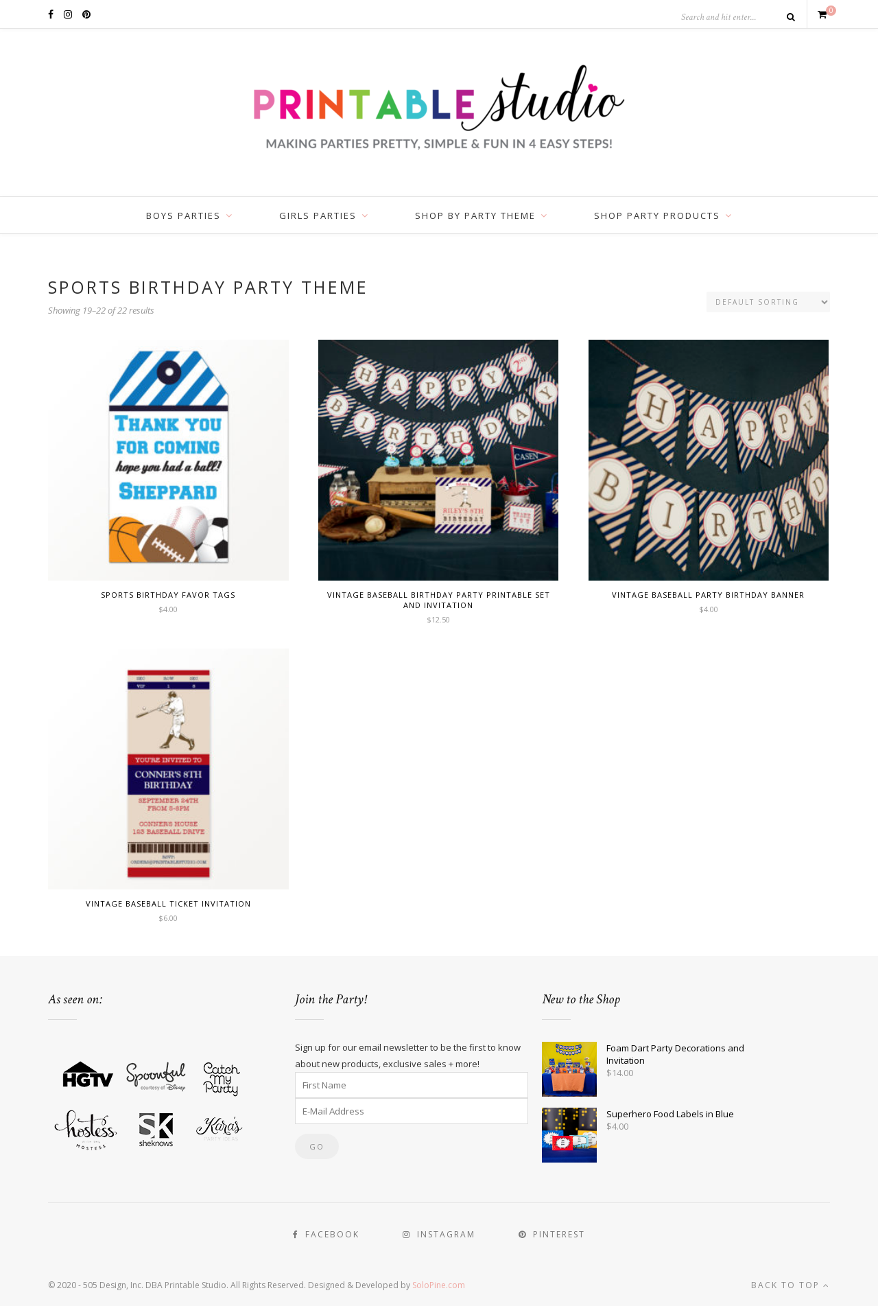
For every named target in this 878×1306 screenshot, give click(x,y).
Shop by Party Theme (475, 215)
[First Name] (411, 1085)
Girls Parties (318, 215)
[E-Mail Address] (411, 1111)
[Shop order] (768, 302)
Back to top (790, 1285)
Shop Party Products (657, 215)
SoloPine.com (438, 1285)
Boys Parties (183, 215)
